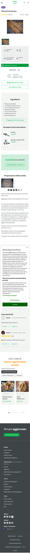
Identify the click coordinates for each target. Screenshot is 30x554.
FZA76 (20, 401)
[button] (2, 3)
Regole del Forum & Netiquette (13, 492)
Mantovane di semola (7, 398)
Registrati (6, 469)
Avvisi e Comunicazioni (10, 481)
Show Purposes (15, 300)
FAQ (24, 547)
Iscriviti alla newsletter (11, 435)
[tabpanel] (15, 397)
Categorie (7, 452)
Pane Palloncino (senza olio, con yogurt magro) (22, 398)
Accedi (6, 467)
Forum (6, 478)
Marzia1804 (7, 401)
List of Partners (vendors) (9, 295)
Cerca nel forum (8, 501)
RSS (5, 506)
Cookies (15, 550)
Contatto (20, 536)
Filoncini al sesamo (9, 11)
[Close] (27, 247)
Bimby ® (6, 484)
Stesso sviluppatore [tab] (8, 375)
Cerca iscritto (8, 504)
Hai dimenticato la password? (12, 472)
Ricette (6, 447)
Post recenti (7, 474)
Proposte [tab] (19, 375)
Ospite (16, 74)
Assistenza (7, 489)
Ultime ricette (8, 455)
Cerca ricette (8, 450)
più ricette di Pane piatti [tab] (9, 372)
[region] (15, 277)
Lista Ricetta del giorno (10, 458)
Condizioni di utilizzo (15, 539)
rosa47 (8, 332)
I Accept (15, 304)
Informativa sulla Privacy (15, 543)
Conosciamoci (8, 486)
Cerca (5, 496)
